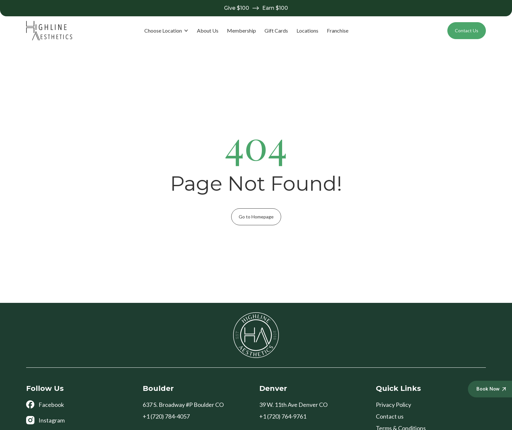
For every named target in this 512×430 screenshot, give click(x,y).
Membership (241, 30)
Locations (307, 30)
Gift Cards (276, 30)
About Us (207, 30)
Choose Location (166, 30)
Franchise (337, 30)
